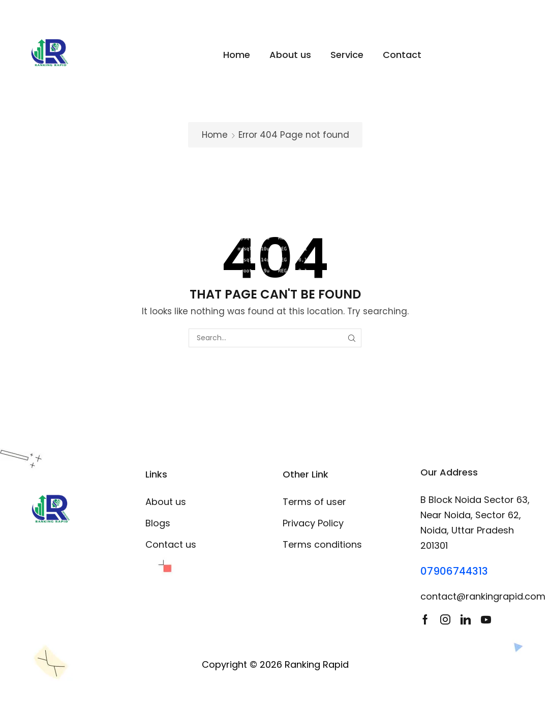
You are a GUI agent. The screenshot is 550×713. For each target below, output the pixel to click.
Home (215, 135)
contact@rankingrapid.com (482, 596)
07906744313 (454, 571)
